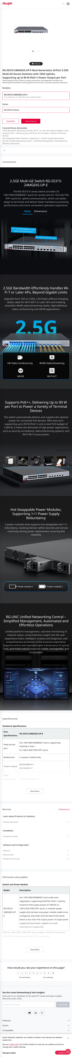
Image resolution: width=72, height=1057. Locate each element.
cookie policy (14, 1044)
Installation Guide (10, 836)
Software (6, 850)
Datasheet (10, 121)
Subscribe (62, 1004)
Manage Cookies (9, 1052)
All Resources (64, 809)
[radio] (18, 973)
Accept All (62, 1052)
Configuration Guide (11, 859)
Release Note (8, 855)
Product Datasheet (10, 822)
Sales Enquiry (30, 121)
